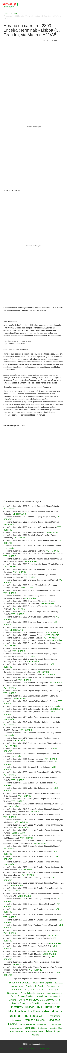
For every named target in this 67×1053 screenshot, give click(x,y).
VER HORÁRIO (9, 509)
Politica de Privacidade (39, 1049)
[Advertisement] (22, 56)
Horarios (14, 13)
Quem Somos (23, 1049)
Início (5, 13)
